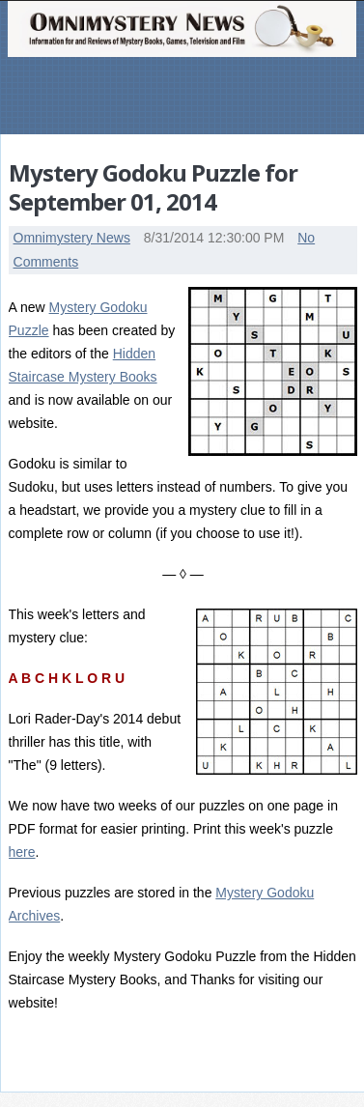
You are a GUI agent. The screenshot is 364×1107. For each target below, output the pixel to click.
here (22, 852)
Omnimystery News (72, 237)
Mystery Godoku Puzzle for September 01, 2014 (153, 186)
